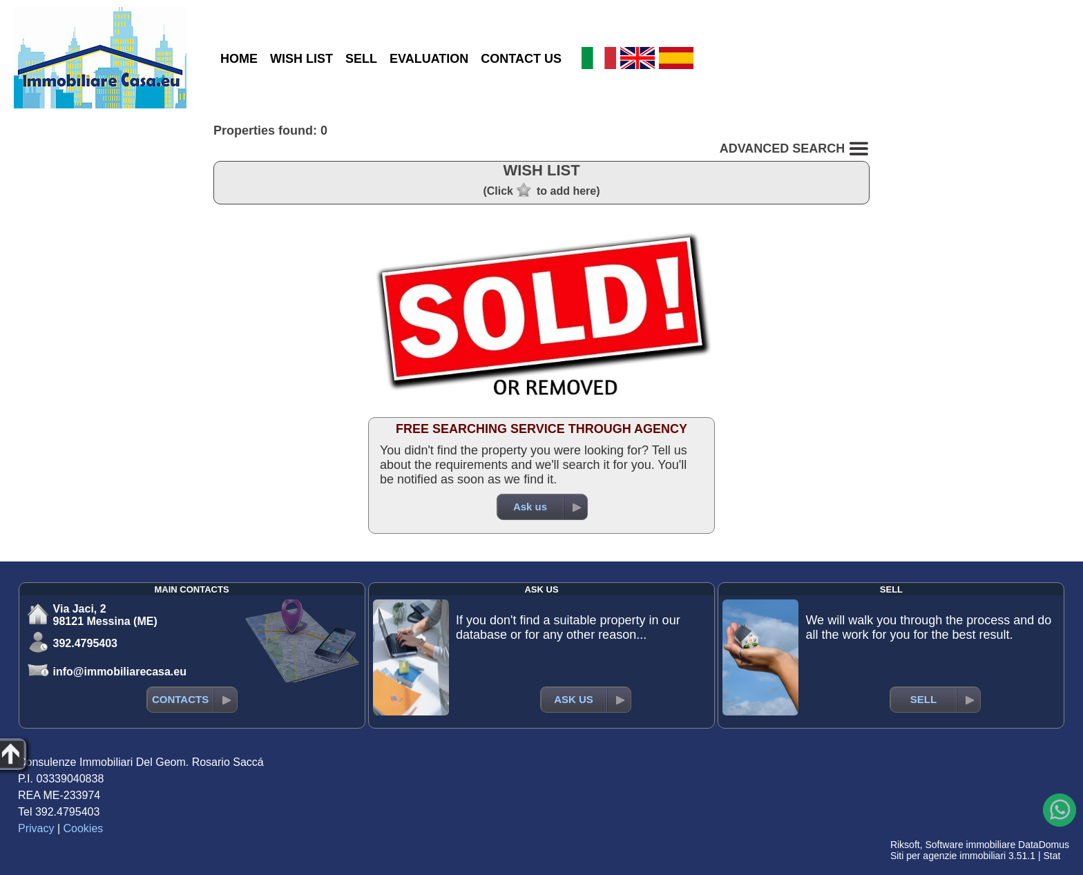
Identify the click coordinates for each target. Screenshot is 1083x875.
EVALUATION (429, 59)
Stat (1051, 855)
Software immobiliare (970, 844)
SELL (361, 59)
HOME (239, 59)
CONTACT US (521, 59)
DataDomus (1043, 844)
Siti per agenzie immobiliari (948, 855)
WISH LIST (301, 59)
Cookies (84, 828)
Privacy (36, 828)
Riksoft (905, 844)
